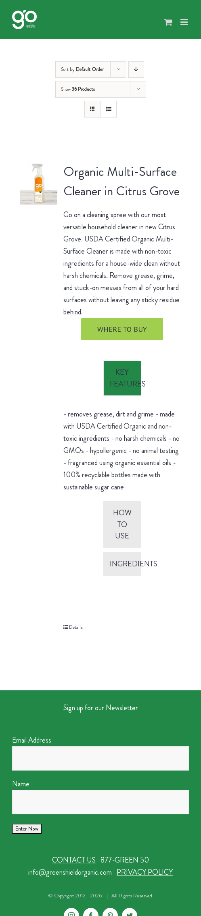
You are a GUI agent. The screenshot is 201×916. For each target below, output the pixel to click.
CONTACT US (74, 860)
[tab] (122, 378)
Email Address (31, 740)
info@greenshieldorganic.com (70, 872)
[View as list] (108, 109)
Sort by (82, 69)
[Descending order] (136, 69)
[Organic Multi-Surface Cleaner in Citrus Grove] (38, 183)
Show (78, 89)
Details (76, 627)
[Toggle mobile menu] (184, 22)
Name (20, 784)
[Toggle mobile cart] (168, 22)
